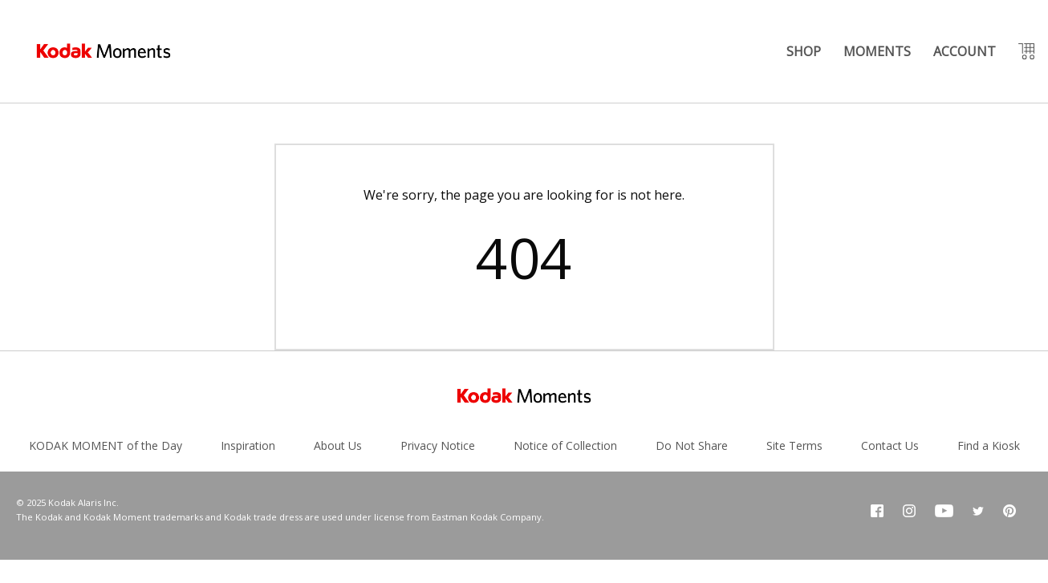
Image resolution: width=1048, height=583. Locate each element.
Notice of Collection (565, 445)
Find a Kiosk (988, 445)
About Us (338, 445)
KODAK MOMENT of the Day (105, 445)
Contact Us (890, 445)
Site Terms (794, 445)
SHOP (803, 51)
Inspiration (248, 445)
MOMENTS (877, 51)
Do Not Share (692, 445)
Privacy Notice (437, 445)
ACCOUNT (964, 51)
